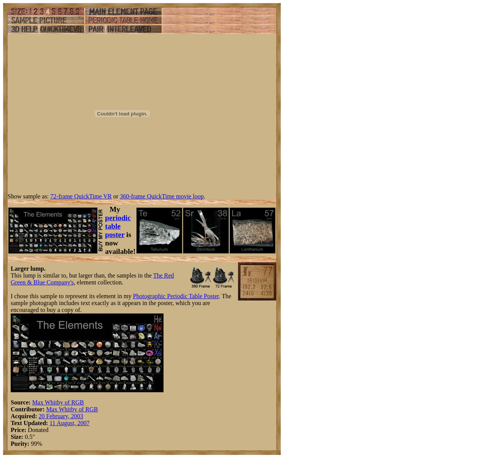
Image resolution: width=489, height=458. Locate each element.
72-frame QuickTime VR (81, 196)
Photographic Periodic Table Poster (176, 296)
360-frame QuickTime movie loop (162, 196)
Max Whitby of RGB (58, 402)
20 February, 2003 (61, 416)
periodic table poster (118, 226)
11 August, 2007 (70, 423)
